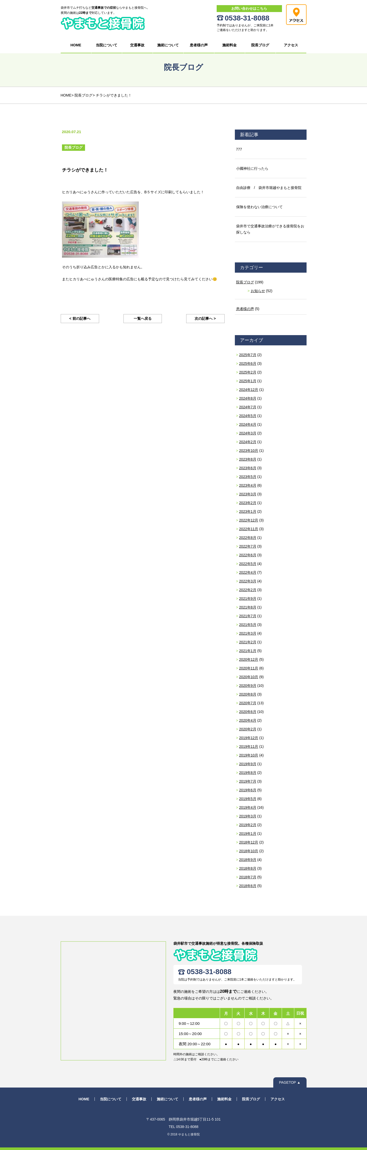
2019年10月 (248, 755)
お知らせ (258, 291)
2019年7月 (247, 781)
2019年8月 (247, 773)
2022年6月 (247, 555)
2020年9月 (247, 686)
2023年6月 (247, 468)
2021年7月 (247, 616)
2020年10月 (248, 677)
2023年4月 (247, 485)
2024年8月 (247, 398)
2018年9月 (247, 860)
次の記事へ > (205, 318)
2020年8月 (247, 694)
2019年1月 (247, 834)
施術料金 (229, 45)
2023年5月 (247, 477)
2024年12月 (248, 390)
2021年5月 (247, 625)
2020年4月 (247, 720)
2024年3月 (247, 433)
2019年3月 (247, 816)
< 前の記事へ (79, 318)
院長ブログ (260, 45)
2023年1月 (247, 511)
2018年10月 (248, 851)
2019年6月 (247, 790)
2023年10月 (248, 451)
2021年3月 (247, 633)
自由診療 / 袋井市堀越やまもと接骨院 (269, 188)
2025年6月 (247, 363)
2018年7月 (247, 877)
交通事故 (137, 45)
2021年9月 (247, 599)
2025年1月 (247, 381)
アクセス (291, 45)
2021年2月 (247, 642)
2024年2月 (247, 442)
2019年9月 (247, 764)
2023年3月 (247, 494)
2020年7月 (247, 703)
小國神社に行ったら (252, 168)
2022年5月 (247, 564)
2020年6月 (247, 712)
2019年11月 (248, 746)
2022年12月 (248, 520)
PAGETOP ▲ (290, 1082)
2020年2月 (247, 729)
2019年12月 (248, 738)
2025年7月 (247, 355)
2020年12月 (248, 659)
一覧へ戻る (143, 318)
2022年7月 (247, 546)
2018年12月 (248, 842)
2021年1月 (247, 651)
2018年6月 (247, 886)
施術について (168, 45)
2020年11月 (248, 668)
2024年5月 (247, 416)
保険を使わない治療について (259, 207)
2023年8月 (247, 459)
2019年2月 (247, 825)
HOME (75, 45)
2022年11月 (248, 529)
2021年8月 (247, 607)
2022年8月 (247, 538)
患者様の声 (199, 45)
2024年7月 (247, 407)
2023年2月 (247, 503)
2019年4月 (247, 807)
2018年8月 (247, 868)
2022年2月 (247, 590)
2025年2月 (247, 372)
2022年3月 (247, 581)
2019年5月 (247, 799)
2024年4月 (247, 424)
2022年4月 (247, 572)
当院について (106, 45)
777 (239, 149)
